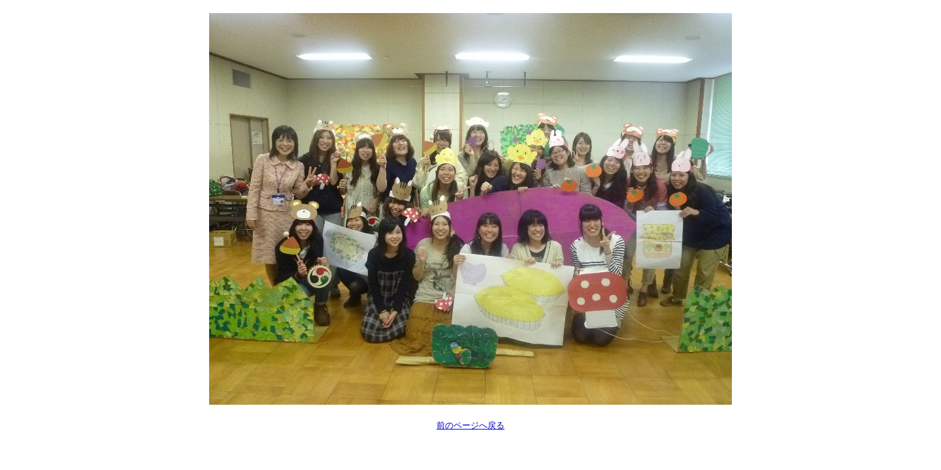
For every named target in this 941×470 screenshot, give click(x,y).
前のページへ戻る (470, 425)
